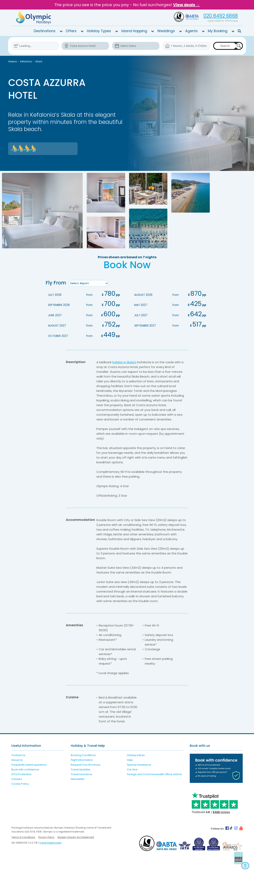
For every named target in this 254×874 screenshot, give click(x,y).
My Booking (217, 31)
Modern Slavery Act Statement (76, 836)
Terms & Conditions (23, 836)
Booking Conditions (83, 754)
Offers (71, 31)
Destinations (45, 31)
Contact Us (18, 754)
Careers (16, 778)
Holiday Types (99, 31)
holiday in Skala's (124, 361)
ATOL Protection (21, 774)
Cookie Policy (20, 783)
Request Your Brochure (85, 764)
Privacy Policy (46, 836)
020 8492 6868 (220, 16)
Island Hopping (134, 31)
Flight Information (82, 759)
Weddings (166, 31)
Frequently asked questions (29, 764)
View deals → (186, 5)
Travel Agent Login (50, 842)
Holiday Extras (136, 754)
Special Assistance (139, 764)
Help (130, 759)
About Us (17, 759)
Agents (191, 31)
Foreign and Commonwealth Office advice (154, 774)
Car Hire (132, 769)
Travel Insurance (81, 774)
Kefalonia (26, 61)
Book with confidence (25, 769)
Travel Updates (80, 769)
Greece (12, 61)
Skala (38, 61)
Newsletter (78, 778)
